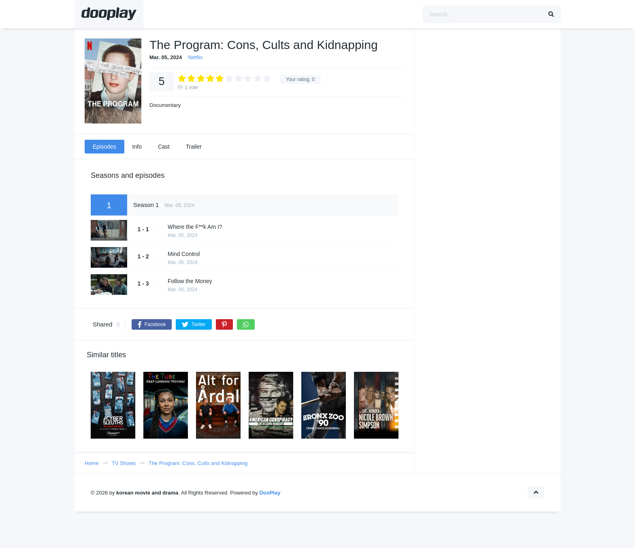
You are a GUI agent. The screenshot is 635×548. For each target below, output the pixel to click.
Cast (164, 146)
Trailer (194, 146)
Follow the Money (190, 281)
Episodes (104, 146)
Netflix (195, 57)
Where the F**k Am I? (195, 227)
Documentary (165, 105)
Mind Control (184, 254)
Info (137, 146)
